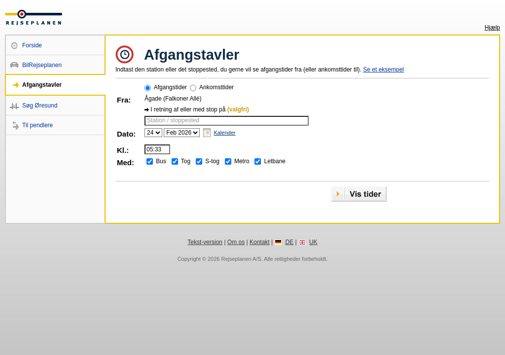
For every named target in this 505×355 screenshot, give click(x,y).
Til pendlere (37, 125)
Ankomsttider (216, 87)
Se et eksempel (383, 69)
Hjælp (492, 27)
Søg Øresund (39, 105)
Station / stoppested (173, 120)
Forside (32, 45)
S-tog (212, 161)
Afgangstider (170, 87)
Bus (161, 161)
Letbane (275, 161)
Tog (185, 161)
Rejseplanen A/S (241, 259)
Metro (242, 161)
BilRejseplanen (42, 65)
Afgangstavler (42, 84)
